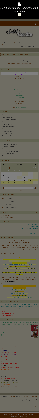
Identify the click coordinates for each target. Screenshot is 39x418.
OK (19, 14)
